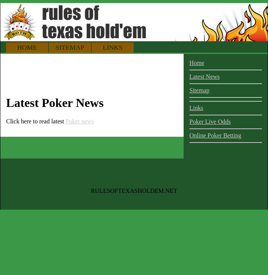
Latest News (204, 76)
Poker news (80, 121)
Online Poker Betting (215, 135)
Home (27, 47)
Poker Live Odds (210, 121)
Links (113, 47)
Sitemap (69, 47)
